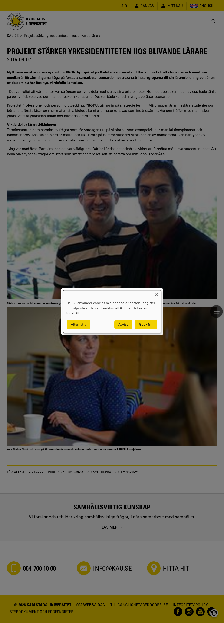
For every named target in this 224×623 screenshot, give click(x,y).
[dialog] (112, 311)
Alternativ (78, 324)
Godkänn (146, 324)
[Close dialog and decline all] (156, 293)
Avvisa (123, 324)
